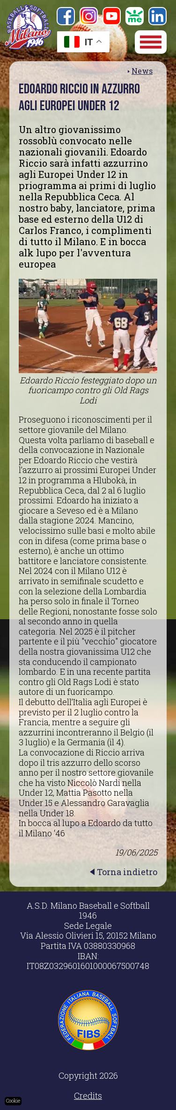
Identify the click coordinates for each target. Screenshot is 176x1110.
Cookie (13, 1101)
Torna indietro (127, 871)
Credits (88, 1095)
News (142, 71)
